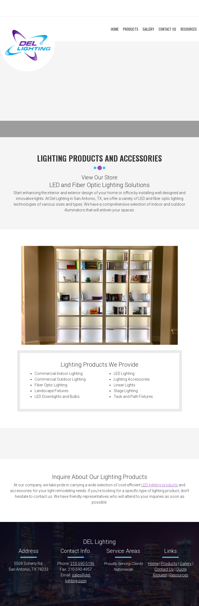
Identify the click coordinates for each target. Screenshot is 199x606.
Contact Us (164, 569)
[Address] (100, 8)
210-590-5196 (82, 563)
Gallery (186, 563)
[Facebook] (108, 8)
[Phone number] (83, 8)
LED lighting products (159, 485)
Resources (178, 575)
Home (153, 563)
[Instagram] (116, 8)
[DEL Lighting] (27, 44)
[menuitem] (115, 29)
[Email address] (91, 8)
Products (169, 563)
